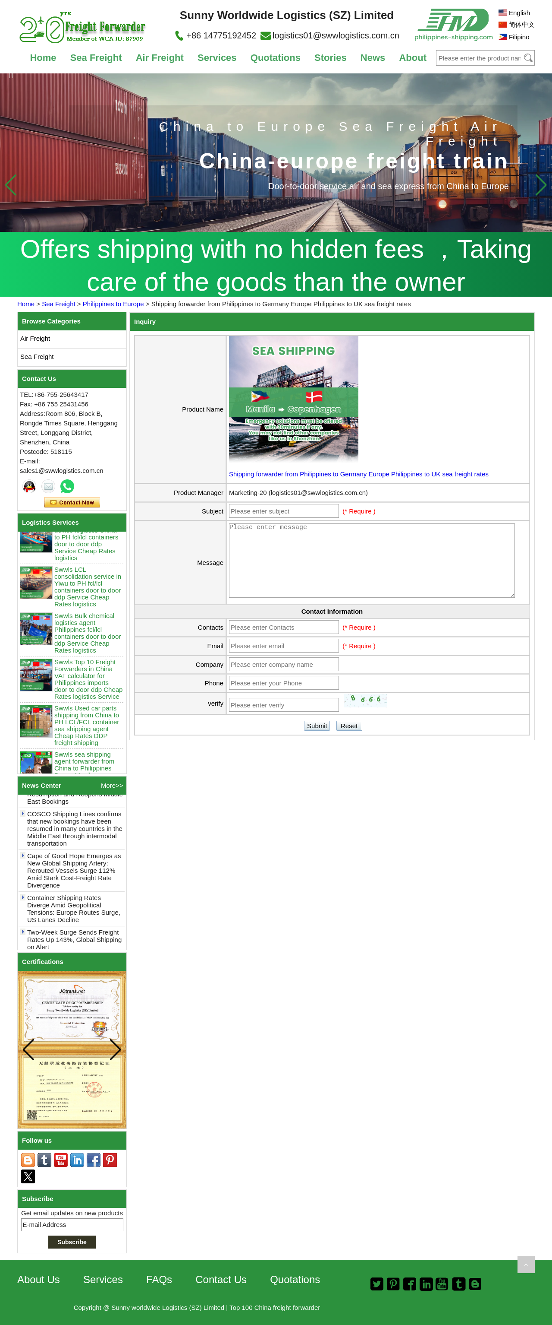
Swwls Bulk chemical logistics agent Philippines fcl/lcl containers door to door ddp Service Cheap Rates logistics (87, 637)
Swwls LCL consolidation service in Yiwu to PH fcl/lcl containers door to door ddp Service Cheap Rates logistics (87, 591)
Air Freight (160, 57)
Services (217, 57)
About (413, 57)
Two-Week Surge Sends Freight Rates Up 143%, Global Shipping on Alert (74, 943)
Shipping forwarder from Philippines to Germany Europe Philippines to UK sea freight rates (359, 474)
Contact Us (221, 1279)
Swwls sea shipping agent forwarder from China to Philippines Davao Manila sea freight (84, 771)
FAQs (159, 1279)
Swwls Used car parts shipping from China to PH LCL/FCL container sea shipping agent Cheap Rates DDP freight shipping (86, 729)
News (373, 57)
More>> (112, 785)
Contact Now (72, 502)
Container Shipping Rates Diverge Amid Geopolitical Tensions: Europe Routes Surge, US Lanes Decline (73, 912)
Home (43, 57)
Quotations (276, 57)
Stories (330, 57)
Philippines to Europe (113, 303)
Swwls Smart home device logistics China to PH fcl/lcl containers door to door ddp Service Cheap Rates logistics (86, 544)
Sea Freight (96, 57)
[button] (541, 185)
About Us (38, 1279)
